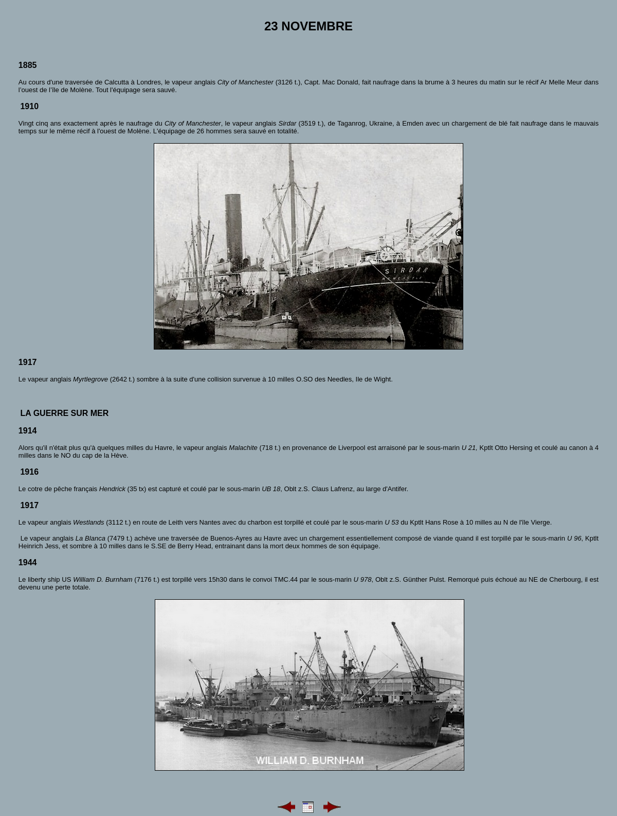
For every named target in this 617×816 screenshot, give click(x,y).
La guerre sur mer (64, 413)
